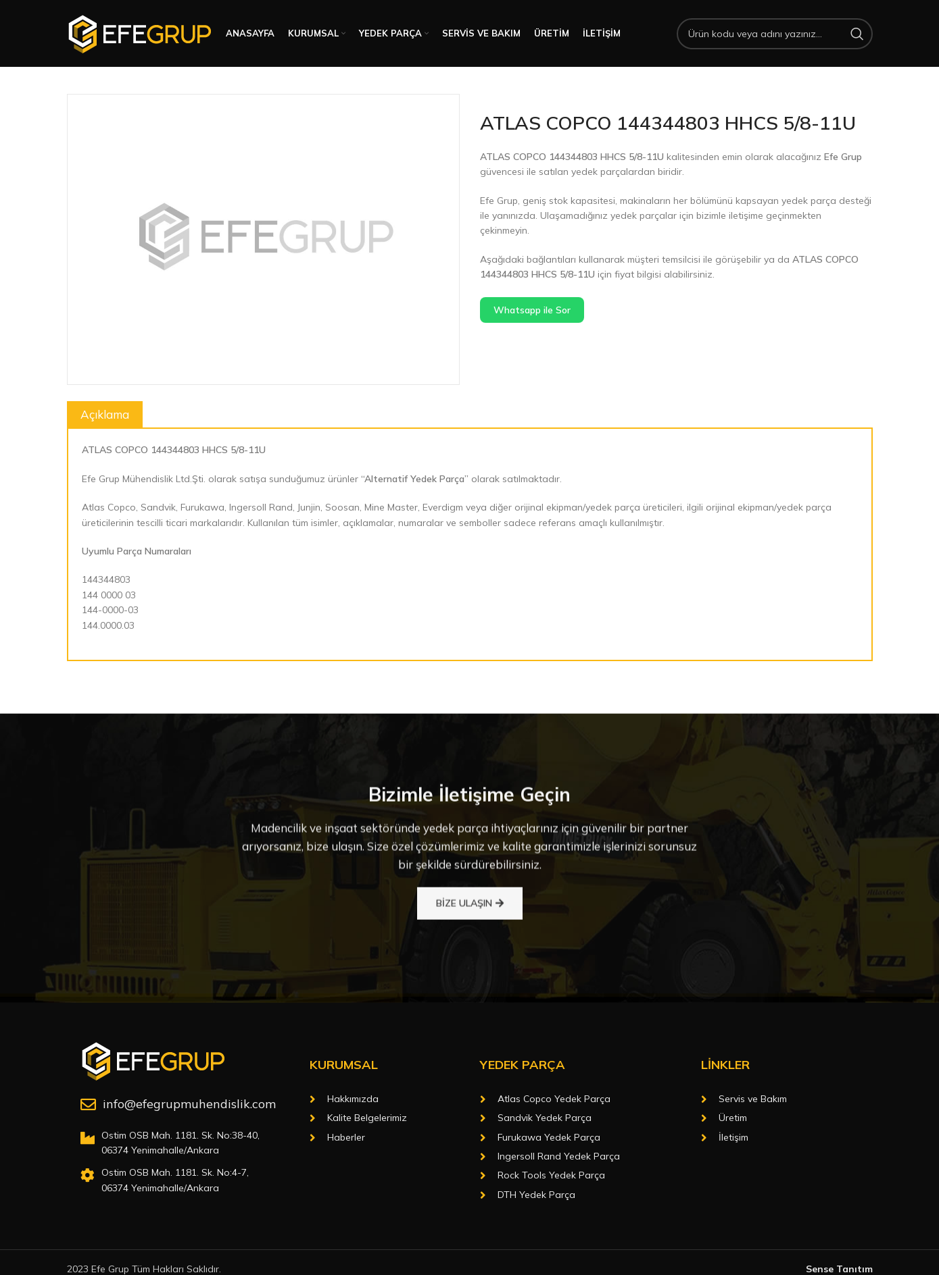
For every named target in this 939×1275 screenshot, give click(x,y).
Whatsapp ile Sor (532, 313)
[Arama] (775, 35)
